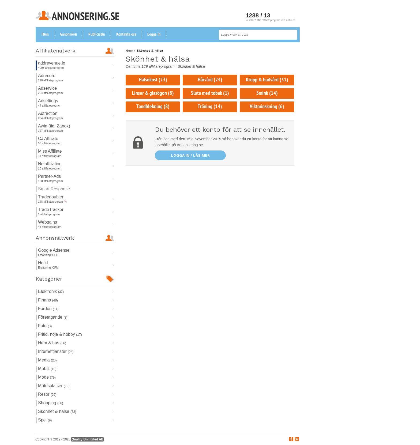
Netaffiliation (50, 163)
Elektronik (51, 291)
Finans (48, 300)
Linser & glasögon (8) (153, 93)
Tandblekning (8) (153, 106)
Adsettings (48, 101)
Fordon (48, 308)
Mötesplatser (53, 385)
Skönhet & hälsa (57, 411)
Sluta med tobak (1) (210, 93)
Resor (47, 394)
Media (47, 360)
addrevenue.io (51, 63)
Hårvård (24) (210, 80)
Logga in (153, 34)
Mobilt (47, 368)
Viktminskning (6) (267, 106)
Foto (45, 325)
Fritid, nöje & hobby (60, 334)
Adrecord (46, 75)
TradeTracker (50, 209)
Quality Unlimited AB (87, 439)
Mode (47, 377)
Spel (45, 420)
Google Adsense (53, 250)
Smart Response (54, 189)
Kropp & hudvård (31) (267, 80)
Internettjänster (56, 351)
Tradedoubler (50, 197)
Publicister (96, 34)
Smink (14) (267, 93)
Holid (43, 263)
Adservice (47, 88)
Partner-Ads (49, 176)
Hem (45, 34)
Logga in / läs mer (190, 155)
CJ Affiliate (48, 138)
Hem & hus (52, 343)
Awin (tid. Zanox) (54, 126)
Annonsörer (68, 34)
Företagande (53, 317)
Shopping (50, 403)
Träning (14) (210, 106)
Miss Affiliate (50, 151)
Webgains (47, 222)
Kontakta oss (126, 34)
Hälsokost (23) (153, 80)
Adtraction (47, 113)
